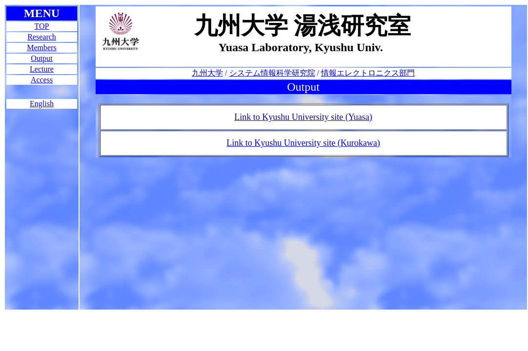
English (42, 103)
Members (41, 47)
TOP (42, 26)
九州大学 (207, 73)
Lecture (42, 69)
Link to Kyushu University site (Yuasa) (303, 117)
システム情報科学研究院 (272, 73)
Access (42, 80)
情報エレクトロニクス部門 (368, 73)
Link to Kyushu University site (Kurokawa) (303, 143)
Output (41, 58)
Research (41, 37)
